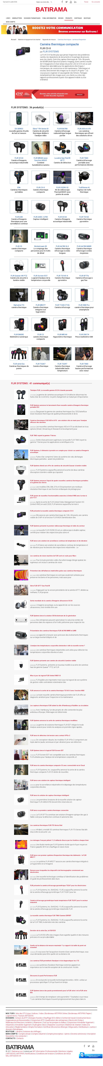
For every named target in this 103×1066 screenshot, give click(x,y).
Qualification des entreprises (56, 1020)
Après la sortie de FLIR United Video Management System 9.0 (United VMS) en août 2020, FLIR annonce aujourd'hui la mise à (57, 503)
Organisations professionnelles (18, 1020)
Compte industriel (39, 1034)
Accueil (13, 39)
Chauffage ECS (49, 1018)
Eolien (80, 1020)
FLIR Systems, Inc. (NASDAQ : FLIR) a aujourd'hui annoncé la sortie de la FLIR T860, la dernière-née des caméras (58, 921)
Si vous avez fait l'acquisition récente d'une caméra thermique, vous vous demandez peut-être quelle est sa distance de (59, 953)
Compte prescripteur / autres (58, 1034)
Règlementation (21, 1027)
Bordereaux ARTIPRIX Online (56, 1013)
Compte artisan (25, 1034)
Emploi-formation (35, 1027)
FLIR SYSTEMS (51, 51)
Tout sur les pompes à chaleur (54, 1022)
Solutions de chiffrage (31, 1031)
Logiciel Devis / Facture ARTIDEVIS (19, 1016)
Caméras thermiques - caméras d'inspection (72, 39)
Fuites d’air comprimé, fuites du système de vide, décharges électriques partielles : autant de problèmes (56, 458)
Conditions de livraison (45, 1054)
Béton (58, 1018)
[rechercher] (51, 1)
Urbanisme (37, 1022)
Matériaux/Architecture (15, 1022)
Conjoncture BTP (37, 1020)
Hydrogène (37, 1025)
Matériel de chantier (73, 1025)
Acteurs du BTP (21, 1018)
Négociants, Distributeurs (79, 1027)
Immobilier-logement (23, 1025)
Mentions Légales (66, 1051)
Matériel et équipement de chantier (29, 39)
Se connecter (21, 1036)
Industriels (10, 1025)
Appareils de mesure (49, 39)
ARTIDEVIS (11, 1054)
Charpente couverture (55, 1025)
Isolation (28, 1022)
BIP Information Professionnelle (45, 1051)
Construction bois (83, 1018)
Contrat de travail (68, 1018)
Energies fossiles (35, 1018)
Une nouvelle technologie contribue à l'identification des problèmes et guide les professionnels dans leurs (59, 878)
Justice (93, 1027)
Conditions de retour (63, 1054)
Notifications (30, 1054)
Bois (44, 1025)
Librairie (19, 1031)
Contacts (20, 1038)
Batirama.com (17, 1051)
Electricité (73, 1020)
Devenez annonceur (78, 1034)
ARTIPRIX (20, 1054)
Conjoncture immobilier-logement (80, 1022)
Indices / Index (38, 1013)
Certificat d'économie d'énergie (55, 1027)
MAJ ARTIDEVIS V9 (13, 1056)
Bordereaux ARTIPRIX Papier (79, 1013)
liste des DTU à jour (23, 1013)
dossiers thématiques (14, 1029)
